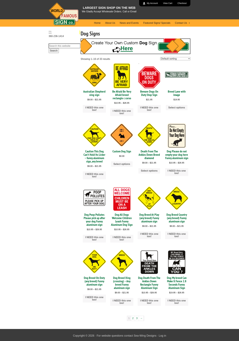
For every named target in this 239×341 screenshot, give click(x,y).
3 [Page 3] (136, 318)
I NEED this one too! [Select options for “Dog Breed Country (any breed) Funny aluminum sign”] (177, 235)
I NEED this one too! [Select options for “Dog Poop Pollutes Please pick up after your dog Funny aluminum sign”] (94, 238)
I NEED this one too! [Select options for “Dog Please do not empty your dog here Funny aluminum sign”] (177, 171)
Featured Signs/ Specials (156, 23)
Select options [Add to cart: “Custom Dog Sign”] (121, 164)
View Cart (167, 3)
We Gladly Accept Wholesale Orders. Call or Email (109, 11)
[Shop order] (175, 58)
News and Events (129, 23)
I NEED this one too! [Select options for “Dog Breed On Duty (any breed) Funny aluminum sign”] (94, 298)
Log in (162, 335)
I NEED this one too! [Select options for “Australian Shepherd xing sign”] (94, 108)
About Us (110, 23)
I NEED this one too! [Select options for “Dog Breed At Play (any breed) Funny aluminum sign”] (149, 235)
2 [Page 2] (133, 318)
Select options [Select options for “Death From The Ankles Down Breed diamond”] (149, 170)
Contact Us (182, 23)
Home (97, 23)
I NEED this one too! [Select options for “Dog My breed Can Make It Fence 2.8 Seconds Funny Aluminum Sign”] (177, 301)
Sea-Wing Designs (145, 335)
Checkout (182, 3)
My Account (152, 3)
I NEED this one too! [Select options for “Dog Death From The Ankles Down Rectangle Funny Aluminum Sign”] (149, 301)
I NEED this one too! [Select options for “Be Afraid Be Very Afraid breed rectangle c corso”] (122, 112)
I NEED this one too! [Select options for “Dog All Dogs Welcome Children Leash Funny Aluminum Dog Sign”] (122, 238)
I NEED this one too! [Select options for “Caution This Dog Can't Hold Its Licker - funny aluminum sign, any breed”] (94, 175)
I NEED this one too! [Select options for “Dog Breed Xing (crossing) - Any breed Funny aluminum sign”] (122, 301)
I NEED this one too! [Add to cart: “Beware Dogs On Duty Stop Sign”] (149, 108)
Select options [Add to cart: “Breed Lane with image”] (176, 107)
